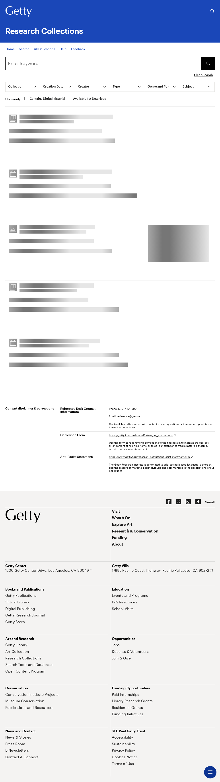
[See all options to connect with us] (210, 502)
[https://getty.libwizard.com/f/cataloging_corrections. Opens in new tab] (142, 435)
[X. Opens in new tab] (178, 502)
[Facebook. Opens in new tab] (168, 502)
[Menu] (210, 772)
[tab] (23, 87)
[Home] (10, 49)
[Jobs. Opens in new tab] (116, 645)
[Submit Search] (208, 63)
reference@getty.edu (130, 416)
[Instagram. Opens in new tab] (188, 502)
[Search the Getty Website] (212, 11)
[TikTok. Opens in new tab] (198, 502)
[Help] (63, 49)
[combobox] (103, 63)
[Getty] (18, 11)
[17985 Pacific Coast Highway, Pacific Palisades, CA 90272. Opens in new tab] (162, 570)
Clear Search (203, 75)
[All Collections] (44, 49)
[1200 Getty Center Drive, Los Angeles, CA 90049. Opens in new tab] (48, 570)
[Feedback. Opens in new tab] (78, 49)
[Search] (24, 49)
